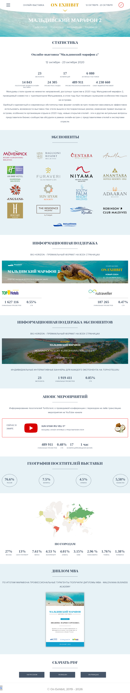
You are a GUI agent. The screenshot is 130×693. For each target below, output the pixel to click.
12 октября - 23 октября (99, 5)
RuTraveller (74, 27)
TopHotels (57, 27)
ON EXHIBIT (65, 4)
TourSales (91, 27)
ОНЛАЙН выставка (33, 5)
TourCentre (40, 27)
